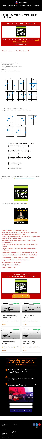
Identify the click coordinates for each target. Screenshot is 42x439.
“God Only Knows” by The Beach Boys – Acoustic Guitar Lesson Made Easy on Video (19, 233)
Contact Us (36, 5)
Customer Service (14, 432)
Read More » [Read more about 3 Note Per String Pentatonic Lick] (25, 350)
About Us (14, 428)
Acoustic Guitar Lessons (4, 425)
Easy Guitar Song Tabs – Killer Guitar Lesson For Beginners (18, 249)
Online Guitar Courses (12, 5)
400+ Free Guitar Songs (21, 9)
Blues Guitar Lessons (4, 429)
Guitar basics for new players (11, 262)
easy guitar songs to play (10, 265)
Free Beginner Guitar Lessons (25, 5)
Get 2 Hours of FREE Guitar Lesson (21, 40)
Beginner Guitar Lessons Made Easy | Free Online (19, 255)
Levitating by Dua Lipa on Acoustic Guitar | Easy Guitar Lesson (18, 241)
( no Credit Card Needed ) (21, 44)
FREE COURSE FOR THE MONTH (21, 24)
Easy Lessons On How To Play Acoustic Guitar (18, 257)
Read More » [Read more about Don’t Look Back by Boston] (4, 350)
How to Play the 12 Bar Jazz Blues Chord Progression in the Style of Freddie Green (20, 237)
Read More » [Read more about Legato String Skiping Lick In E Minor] (4, 324)
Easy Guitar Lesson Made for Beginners (15, 260)
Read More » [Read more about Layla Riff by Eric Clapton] (25, 324)
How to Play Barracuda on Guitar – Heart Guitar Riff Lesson (19, 245)
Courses (14, 436)
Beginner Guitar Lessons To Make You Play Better (19, 252)
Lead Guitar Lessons (4, 434)
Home (4, 5)
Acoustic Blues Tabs (8, 267)
